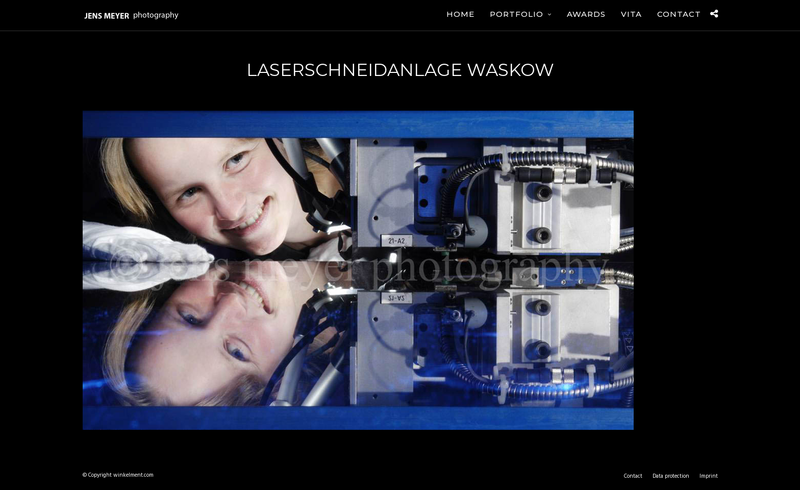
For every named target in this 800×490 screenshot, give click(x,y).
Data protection (671, 476)
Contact (679, 14)
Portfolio (516, 14)
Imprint (708, 476)
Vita (631, 14)
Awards (586, 14)
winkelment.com (133, 475)
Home (460, 14)
